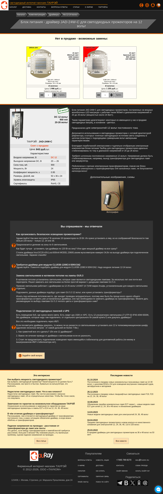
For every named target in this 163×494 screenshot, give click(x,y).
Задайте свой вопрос (32, 355)
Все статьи (41, 441)
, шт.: (53, 91)
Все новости (121, 441)
